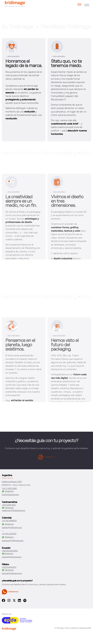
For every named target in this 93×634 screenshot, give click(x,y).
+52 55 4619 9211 (9, 567)
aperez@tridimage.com (11, 557)
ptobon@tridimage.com (12, 528)
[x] (14, 601)
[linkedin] (19, 602)
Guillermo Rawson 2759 (12, 482)
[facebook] (3, 602)
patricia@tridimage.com (12, 573)
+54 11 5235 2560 (9, 489)
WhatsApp (8, 491)
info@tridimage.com (10, 495)
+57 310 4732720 (9, 534)
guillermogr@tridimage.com (13, 511)
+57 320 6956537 (9, 521)
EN (79, 4)
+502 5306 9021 (9, 505)
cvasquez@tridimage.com (12, 541)
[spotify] (24, 602)
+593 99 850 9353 (10, 551)
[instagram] (9, 602)
